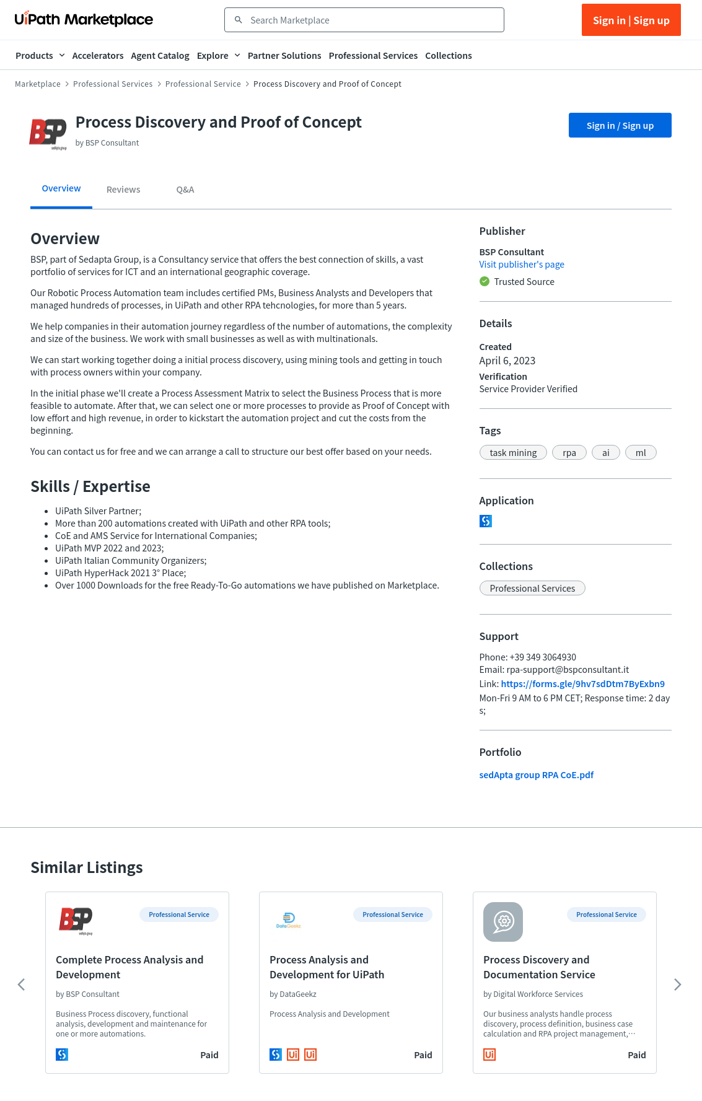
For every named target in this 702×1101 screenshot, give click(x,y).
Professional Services (113, 84)
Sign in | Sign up (631, 19)
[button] (514, 452)
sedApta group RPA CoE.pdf (537, 774)
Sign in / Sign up (620, 125)
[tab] (61, 192)
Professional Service (203, 84)
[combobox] (373, 20)
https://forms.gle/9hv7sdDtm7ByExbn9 (583, 683)
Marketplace (38, 84)
